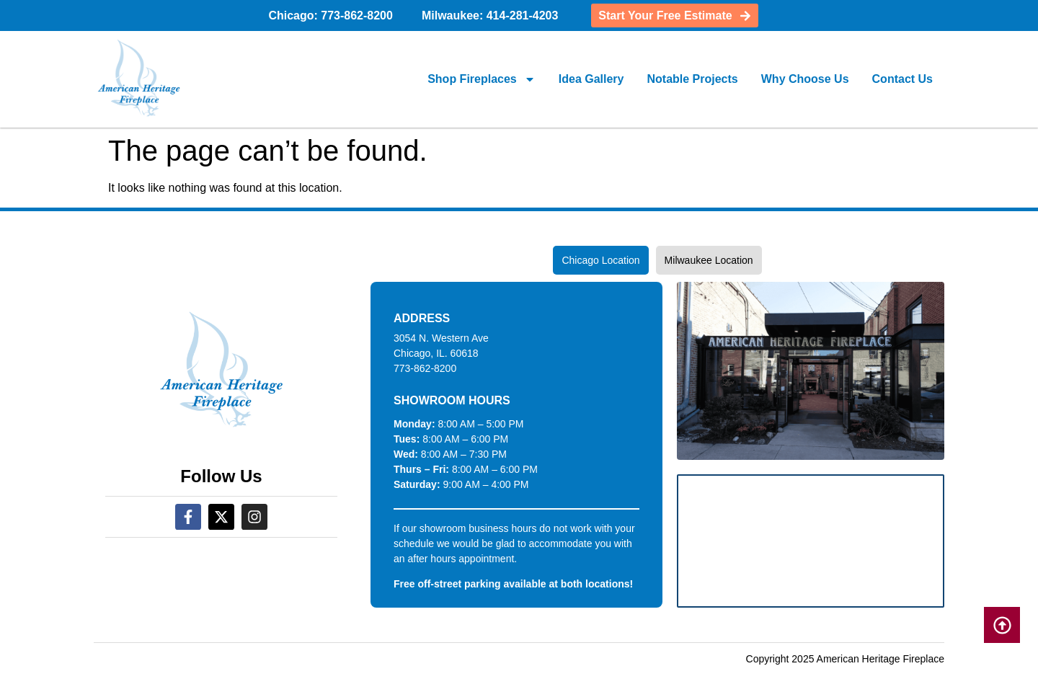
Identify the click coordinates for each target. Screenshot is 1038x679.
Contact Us (902, 79)
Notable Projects (692, 79)
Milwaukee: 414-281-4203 (490, 15)
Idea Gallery (591, 79)
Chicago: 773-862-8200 (330, 15)
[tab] (600, 260)
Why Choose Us (805, 79)
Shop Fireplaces (481, 79)
